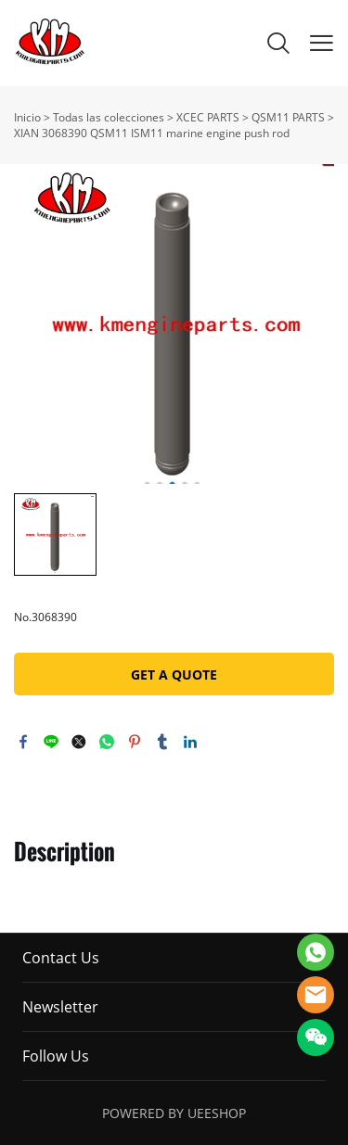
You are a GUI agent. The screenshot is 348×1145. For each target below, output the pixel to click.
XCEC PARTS (207, 117)
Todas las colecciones (108, 117)
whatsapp (106, 741)
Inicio (27, 117)
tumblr (162, 741)
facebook (23, 741)
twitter (79, 741)
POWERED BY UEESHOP (174, 1113)
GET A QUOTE (174, 674)
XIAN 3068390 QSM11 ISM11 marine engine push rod (152, 133)
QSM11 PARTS (288, 117)
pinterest (134, 741)
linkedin (190, 741)
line (51, 741)
